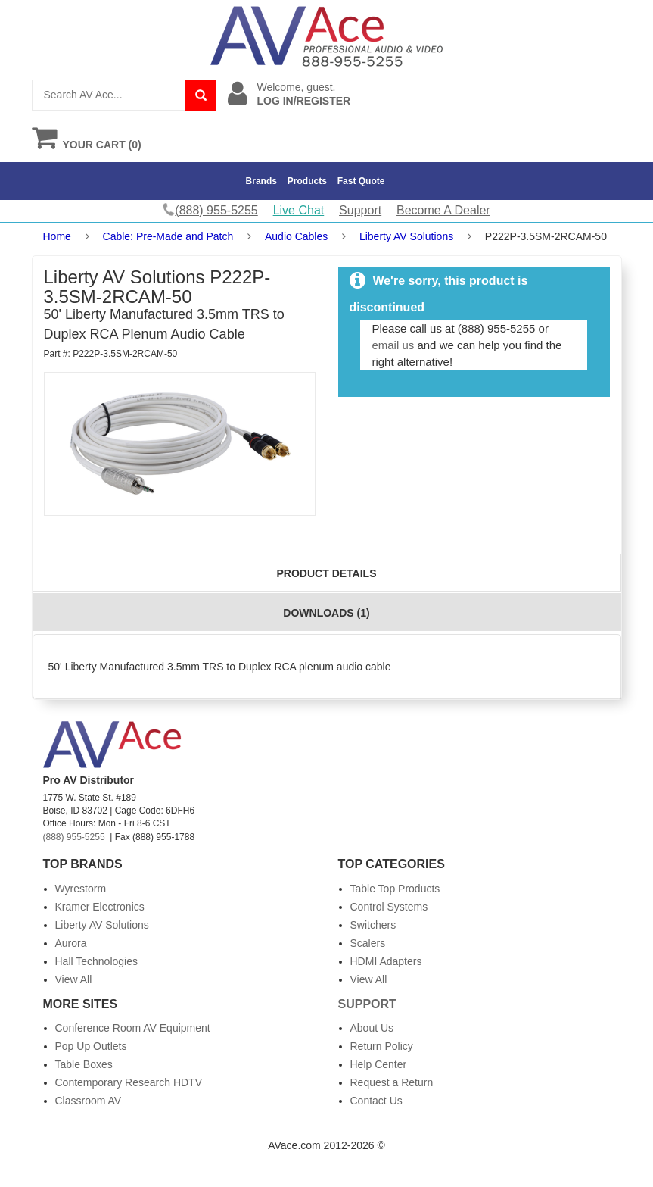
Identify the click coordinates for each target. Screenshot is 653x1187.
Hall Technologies (96, 961)
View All (73, 979)
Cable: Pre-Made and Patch (168, 236)
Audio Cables (296, 236)
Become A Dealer (443, 210)
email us (393, 345)
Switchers (373, 925)
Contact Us (376, 1101)
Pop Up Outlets (91, 1046)
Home (57, 236)
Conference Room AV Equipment (132, 1028)
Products (307, 181)
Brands (261, 181)
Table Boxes (84, 1064)
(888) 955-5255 (74, 837)
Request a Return (392, 1082)
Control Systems (389, 907)
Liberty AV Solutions (406, 236)
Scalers (368, 943)
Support (360, 210)
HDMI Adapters (386, 961)
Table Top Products (395, 888)
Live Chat (299, 210)
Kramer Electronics (100, 907)
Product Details (327, 573)
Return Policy (381, 1046)
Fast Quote (361, 181)
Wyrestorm (81, 888)
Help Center (378, 1064)
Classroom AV (88, 1101)
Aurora (71, 943)
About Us (372, 1028)
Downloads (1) (326, 613)
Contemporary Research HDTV (129, 1082)
